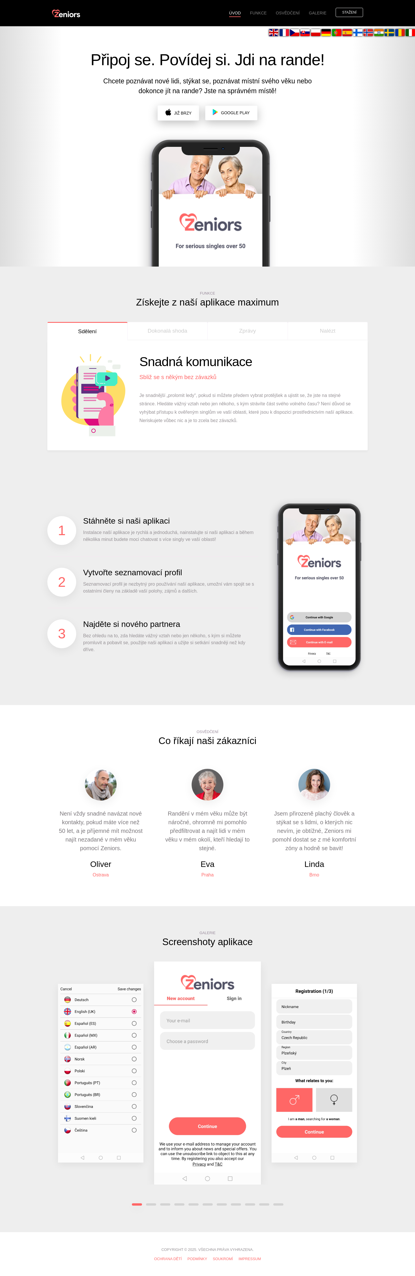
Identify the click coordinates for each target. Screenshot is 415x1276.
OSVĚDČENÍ (288, 13)
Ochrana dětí (168, 1259)
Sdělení (87, 331)
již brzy (178, 112)
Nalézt (327, 331)
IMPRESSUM (250, 1259)
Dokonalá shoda (167, 331)
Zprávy (247, 331)
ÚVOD (237, 12)
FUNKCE (258, 13)
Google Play (231, 112)
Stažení (349, 12)
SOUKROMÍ (223, 1259)
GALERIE (317, 13)
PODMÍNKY (197, 1259)
